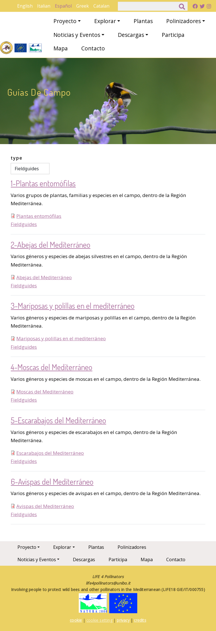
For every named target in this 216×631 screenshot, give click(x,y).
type (16, 158)
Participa (173, 35)
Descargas (131, 35)
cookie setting (99, 620)
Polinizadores (183, 21)
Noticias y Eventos (76, 35)
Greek (82, 6)
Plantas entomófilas (38, 216)
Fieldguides (24, 224)
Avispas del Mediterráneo (45, 506)
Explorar (105, 21)
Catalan (101, 6)
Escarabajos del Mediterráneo (50, 453)
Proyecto (64, 21)
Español (63, 6)
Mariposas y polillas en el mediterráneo (61, 338)
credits (140, 620)
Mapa (60, 48)
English (25, 6)
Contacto (93, 48)
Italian (43, 6)
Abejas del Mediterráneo (44, 277)
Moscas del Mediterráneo (44, 391)
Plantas (143, 21)
